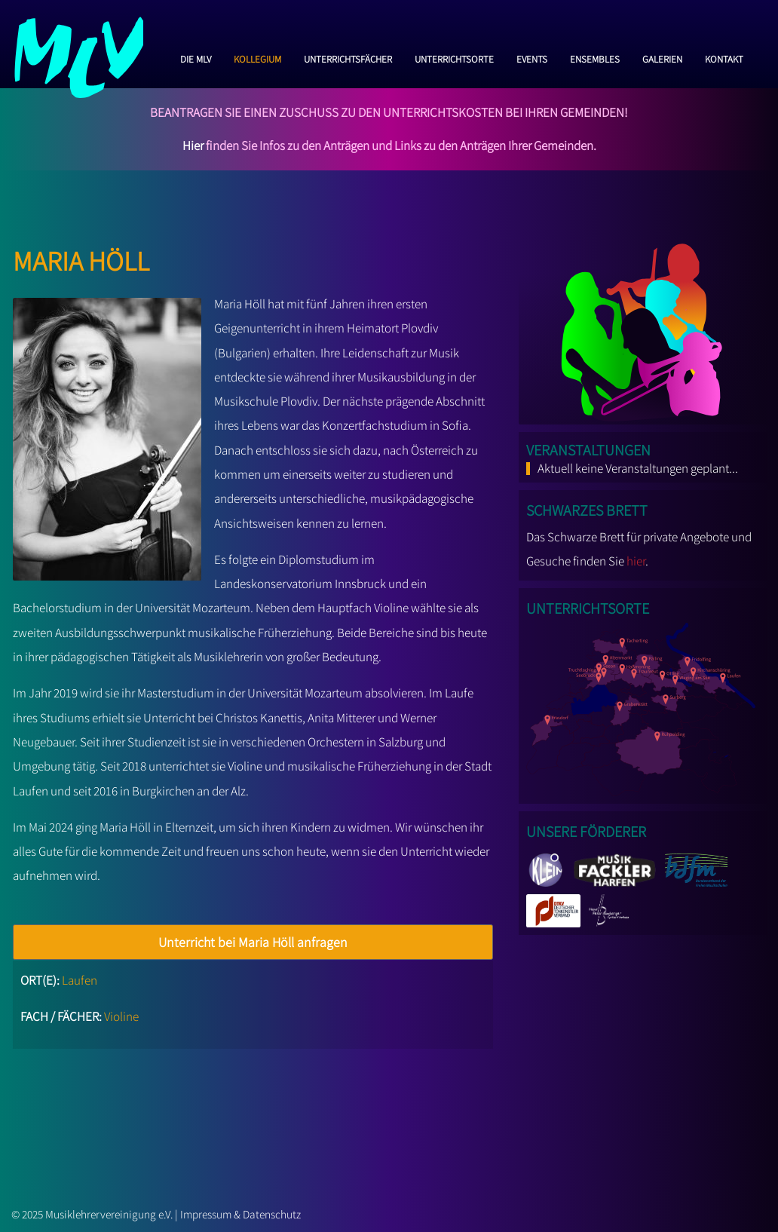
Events (531, 57)
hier (635, 561)
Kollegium (257, 57)
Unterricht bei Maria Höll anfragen (253, 942)
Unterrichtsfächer (348, 57)
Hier (193, 145)
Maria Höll (81, 256)
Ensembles (595, 57)
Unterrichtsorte (454, 57)
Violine (121, 1016)
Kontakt (724, 57)
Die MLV (195, 57)
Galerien (662, 57)
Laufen (79, 980)
